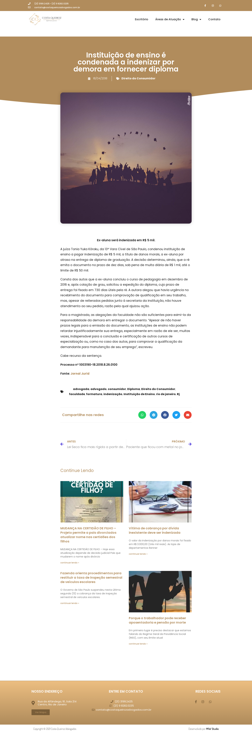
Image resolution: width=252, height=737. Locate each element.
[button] (142, 415)
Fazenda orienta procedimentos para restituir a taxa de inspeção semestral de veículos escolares (91, 577)
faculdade (77, 394)
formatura (94, 394)
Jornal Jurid (80, 374)
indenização (112, 394)
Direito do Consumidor (138, 79)
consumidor (117, 389)
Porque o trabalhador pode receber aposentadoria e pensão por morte (157, 620)
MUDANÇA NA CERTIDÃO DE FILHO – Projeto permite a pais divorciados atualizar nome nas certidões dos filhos (88, 535)
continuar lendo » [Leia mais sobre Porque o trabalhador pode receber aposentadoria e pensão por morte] (138, 644)
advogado (98, 389)
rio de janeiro (166, 394)
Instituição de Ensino (139, 394)
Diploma (133, 389)
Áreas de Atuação (169, 20)
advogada (81, 389)
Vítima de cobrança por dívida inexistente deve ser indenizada (154, 530)
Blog (196, 20)
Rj (178, 394)
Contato (214, 20)
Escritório (141, 20)
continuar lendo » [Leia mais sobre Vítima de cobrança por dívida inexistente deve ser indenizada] (138, 554)
